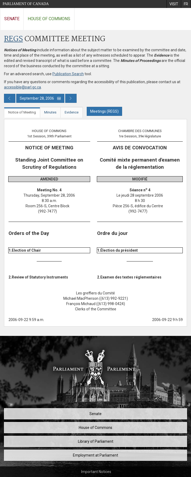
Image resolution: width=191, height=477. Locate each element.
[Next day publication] (71, 98)
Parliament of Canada (26, 4)
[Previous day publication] (9, 98)
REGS (13, 39)
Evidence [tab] (71, 112)
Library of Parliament (95, 441)
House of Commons (49, 18)
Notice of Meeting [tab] (22, 112)
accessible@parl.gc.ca (22, 87)
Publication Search (68, 74)
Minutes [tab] (50, 112)
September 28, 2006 (40, 98)
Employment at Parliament (95, 455)
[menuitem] (174, 4)
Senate (11, 18)
